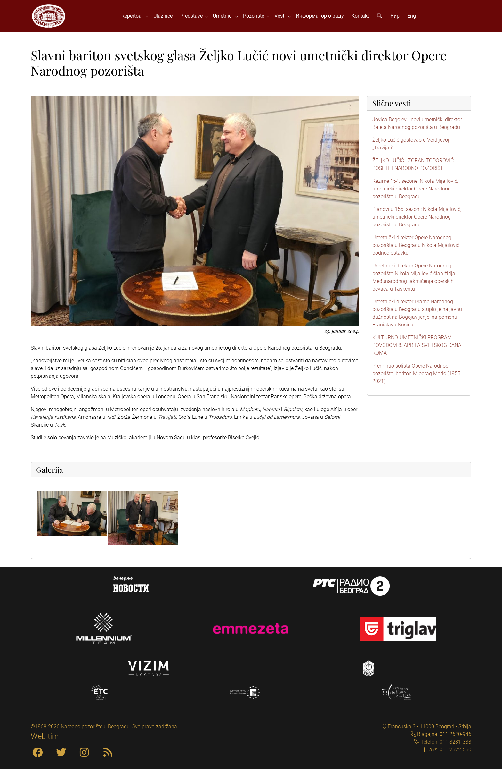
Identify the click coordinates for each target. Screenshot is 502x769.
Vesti (281, 16)
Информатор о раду (320, 16)
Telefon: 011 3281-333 (445, 742)
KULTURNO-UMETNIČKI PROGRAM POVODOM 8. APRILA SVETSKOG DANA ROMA (416, 345)
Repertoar (133, 16)
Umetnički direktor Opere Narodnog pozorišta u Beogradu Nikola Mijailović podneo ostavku (415, 245)
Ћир (395, 16)
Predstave (192, 16)
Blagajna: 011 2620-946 (443, 734)
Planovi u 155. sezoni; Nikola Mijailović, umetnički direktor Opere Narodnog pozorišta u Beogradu (416, 217)
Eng (411, 16)
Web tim (45, 736)
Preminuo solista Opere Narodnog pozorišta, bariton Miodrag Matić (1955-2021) (417, 373)
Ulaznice (163, 16)
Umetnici (224, 16)
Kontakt (360, 16)
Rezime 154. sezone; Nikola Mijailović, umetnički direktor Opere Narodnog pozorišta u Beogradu (415, 188)
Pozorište (255, 16)
